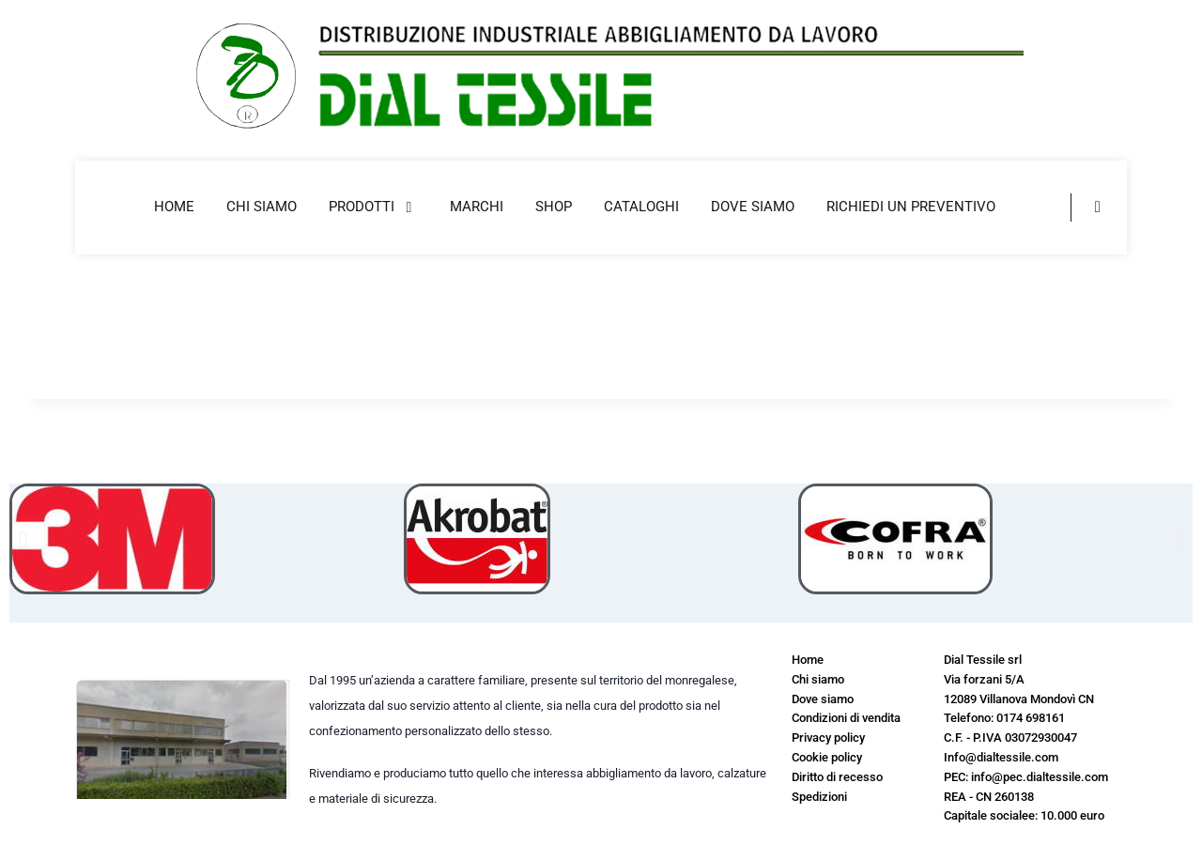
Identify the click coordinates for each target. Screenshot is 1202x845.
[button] (23, 539)
